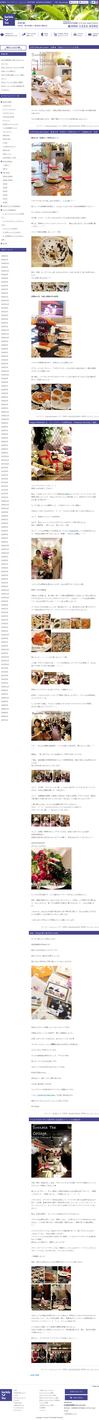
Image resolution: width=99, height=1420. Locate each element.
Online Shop (61, 34)
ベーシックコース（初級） (46, 1392)
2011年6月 (4, 671)
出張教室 (42, 1407)
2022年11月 (5, 270)
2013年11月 (5, 634)
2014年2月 (4, 627)
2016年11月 (5, 504)
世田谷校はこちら (71, 1414)
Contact (92, 34)
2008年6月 (4, 712)
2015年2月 (4, 582)
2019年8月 (4, 382)
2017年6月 (4, 478)
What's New (6, 139)
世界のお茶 (6, 150)
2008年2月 (4, 716)
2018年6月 (4, 434)
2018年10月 (5, 419)
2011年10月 (5, 664)
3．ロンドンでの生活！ (10, 228)
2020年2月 (4, 363)
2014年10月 (5, 597)
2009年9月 (4, 701)
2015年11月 (5, 549)
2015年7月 (4, 564)
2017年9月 (4, 467)
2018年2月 (4, 449)
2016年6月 (4, 523)
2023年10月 (5, 263)
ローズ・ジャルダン (38, 846)
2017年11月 (5, 460)
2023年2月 (4, 267)
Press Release (7, 161)
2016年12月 (5, 501)
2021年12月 (5, 300)
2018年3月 (4, 445)
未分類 (5, 243)
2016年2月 (4, 538)
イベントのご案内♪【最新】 (12, 82)
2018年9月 (4, 423)
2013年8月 (4, 638)
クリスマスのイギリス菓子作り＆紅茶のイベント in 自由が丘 (55, 1120)
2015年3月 (4, 579)
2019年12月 (5, 371)
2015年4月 (4, 575)
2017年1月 (4, 497)
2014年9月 (4, 601)
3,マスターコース (8, 113)
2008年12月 (5, 709)
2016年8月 (4, 516)
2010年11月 (5, 686)
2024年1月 (4, 259)
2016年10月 (5, 508)
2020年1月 (4, 367)
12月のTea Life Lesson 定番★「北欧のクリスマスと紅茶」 (55, 47)
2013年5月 (4, 645)
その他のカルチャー (9, 146)
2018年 (5, 202)
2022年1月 (4, 296)
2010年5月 (4, 690)
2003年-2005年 (8, 176)
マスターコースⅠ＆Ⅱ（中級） (48, 1395)
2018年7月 (4, 430)
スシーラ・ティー (93, 126)
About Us (10, 34)
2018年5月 (4, 438)
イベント (42, 1410)
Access (78, 34)
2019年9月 (4, 378)
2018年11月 (5, 415)
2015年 (5, 195)
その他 (54, 1113)
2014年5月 (4, 616)
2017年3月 (4, 490)
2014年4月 (4, 619)
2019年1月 (4, 408)
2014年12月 (5, 590)
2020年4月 (4, 356)
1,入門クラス (7, 105)
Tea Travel (6, 172)
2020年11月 (5, 334)
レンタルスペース (19, 1407)
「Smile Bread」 (74, 531)
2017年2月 (4, 493)
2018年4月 (4, 441)
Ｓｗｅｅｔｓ (7, 131)
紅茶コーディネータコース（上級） (49, 1397)
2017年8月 (4, 471)
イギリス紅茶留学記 (9, 210)
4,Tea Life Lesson (51, 126)
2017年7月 (4, 475)
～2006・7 (6, 165)
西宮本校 (74, 2)
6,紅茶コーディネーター (10, 124)
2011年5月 (4, 675)
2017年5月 (4, 482)
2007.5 (5, 169)
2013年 (5, 191)
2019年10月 (5, 374)
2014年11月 (5, 593)
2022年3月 (4, 289)
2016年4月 (4, 530)
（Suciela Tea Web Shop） (46, 1095)
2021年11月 (5, 304)
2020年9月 (4, 341)
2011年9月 (4, 668)
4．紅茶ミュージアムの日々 (12, 232)
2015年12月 (5, 545)
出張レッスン (7, 154)
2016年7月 (4, 519)
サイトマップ (18, 1410)
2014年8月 (4, 605)
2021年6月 (4, 315)
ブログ (16, 1395)
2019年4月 (4, 397)
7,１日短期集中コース (10, 128)
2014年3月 (4, 623)
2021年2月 (4, 322)
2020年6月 (4, 348)
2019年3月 (4, 400)
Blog (44, 34)
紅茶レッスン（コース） (47, 1390)
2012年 (5, 187)
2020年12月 (5, 330)
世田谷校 (84, 2)
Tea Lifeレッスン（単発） (47, 1405)
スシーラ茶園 (44, 1402)
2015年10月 (5, 553)
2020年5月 (4, 352)
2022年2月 (4, 293)
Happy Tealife (7, 102)
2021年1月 (4, 326)
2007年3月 (4, 720)
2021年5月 (4, 319)
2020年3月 (4, 360)
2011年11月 (5, 660)
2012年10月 (5, 649)
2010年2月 (4, 694)
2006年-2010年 (8, 180)
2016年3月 (4, 534)
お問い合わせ (18, 1402)
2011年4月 (4, 679)
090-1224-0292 (63, 2)
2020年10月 (5, 337)
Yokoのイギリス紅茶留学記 (11, 206)
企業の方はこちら (19, 1405)
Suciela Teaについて (20, 1392)
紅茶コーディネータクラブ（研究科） (49, 1400)
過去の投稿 (34, 1375)
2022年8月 (4, 278)
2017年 (5, 198)
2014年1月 (4, 631)
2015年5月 (4, 571)
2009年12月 (5, 697)
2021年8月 (4, 308)
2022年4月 (4, 285)
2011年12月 (5, 657)
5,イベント (53, 927)
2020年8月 (4, 345)
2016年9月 (4, 512)
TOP (15, 1390)
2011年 (5, 184)
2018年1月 (4, 452)
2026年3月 (4, 256)
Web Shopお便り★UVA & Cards (44, 933)
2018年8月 (4, 426)
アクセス (16, 1400)
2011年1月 (4, 683)
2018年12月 (5, 412)
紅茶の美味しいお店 (9, 157)
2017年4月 (4, 486)
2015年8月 (4, 560)
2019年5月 (4, 393)
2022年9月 (4, 274)
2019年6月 (4, 389)
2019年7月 (4, 386)
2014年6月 (4, 612)
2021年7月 (4, 311)
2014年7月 (4, 608)
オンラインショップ (19, 1397)
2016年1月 (4, 542)
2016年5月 (4, 527)
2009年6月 (4, 705)
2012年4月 (4, 653)
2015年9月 (4, 556)
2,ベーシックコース (9, 109)
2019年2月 (4, 404)
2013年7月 (4, 642)
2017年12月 (5, 456)
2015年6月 (4, 567)
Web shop (6, 135)
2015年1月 (4, 586)
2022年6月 (4, 282)
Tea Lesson (29, 34)
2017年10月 (5, 464)
